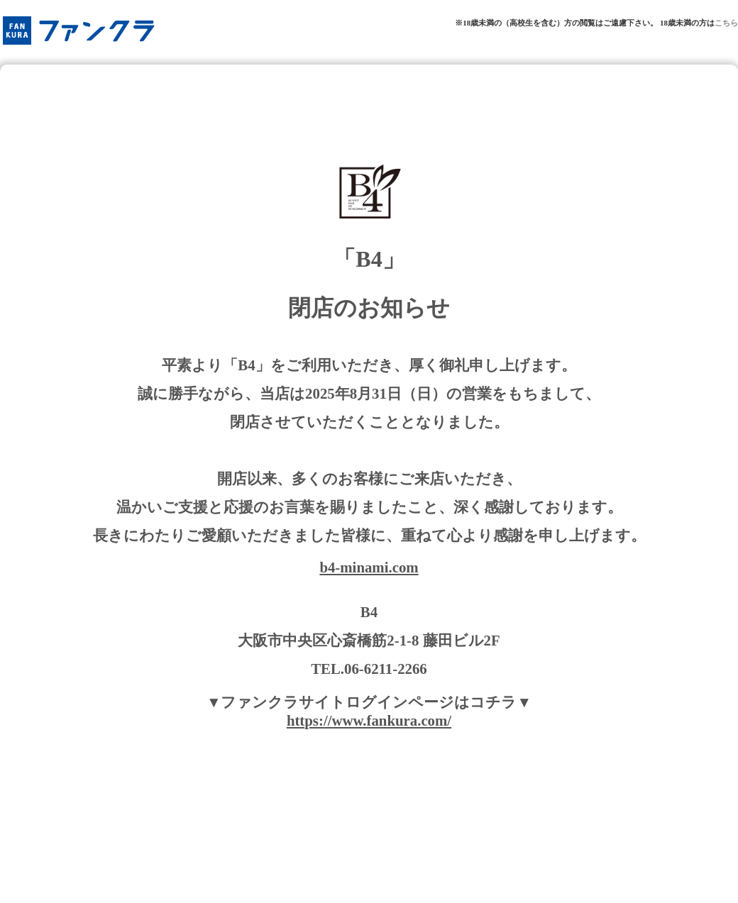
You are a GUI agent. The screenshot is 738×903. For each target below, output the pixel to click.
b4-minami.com (368, 567)
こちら (726, 22)
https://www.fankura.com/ (369, 720)
